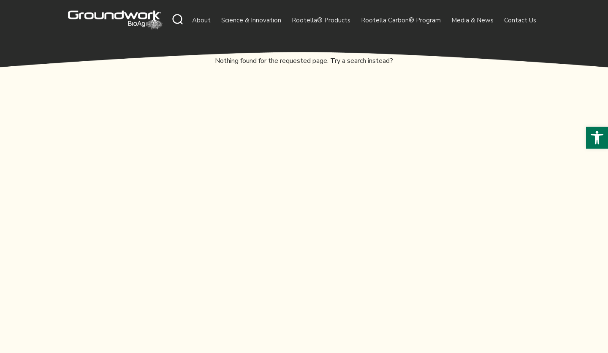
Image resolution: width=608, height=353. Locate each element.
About (201, 20)
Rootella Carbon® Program (401, 20)
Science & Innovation (251, 20)
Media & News (472, 20)
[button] (597, 138)
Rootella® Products (321, 20)
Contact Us (520, 20)
